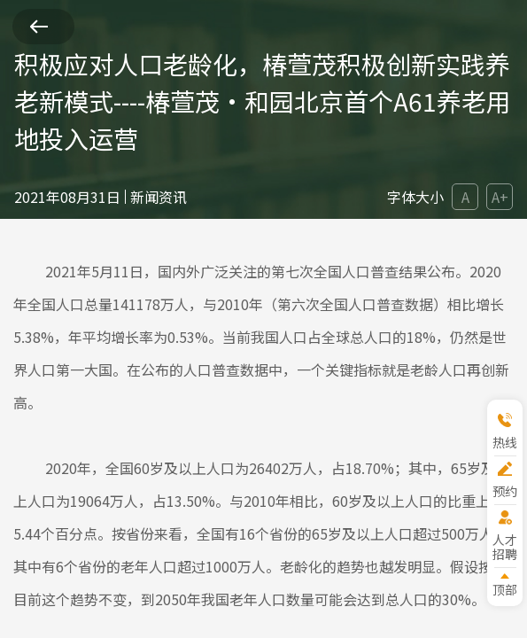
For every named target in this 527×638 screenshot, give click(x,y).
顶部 (504, 588)
